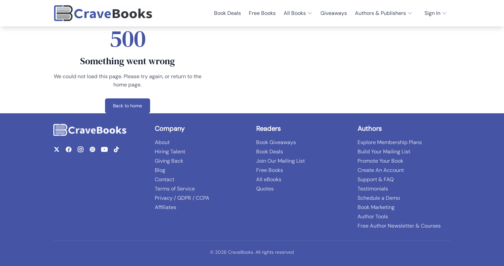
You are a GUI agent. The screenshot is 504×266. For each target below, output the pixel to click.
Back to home (127, 106)
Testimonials (373, 188)
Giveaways (333, 13)
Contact (164, 179)
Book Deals (227, 13)
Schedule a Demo (379, 197)
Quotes (265, 188)
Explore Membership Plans (390, 142)
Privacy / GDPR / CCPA (182, 197)
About (162, 142)
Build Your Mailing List (384, 151)
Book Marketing (376, 207)
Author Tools (373, 216)
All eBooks (268, 179)
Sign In (435, 13)
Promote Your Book (380, 160)
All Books (298, 13)
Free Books (262, 13)
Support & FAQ (376, 179)
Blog (160, 170)
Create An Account (381, 170)
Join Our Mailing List (280, 160)
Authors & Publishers (384, 13)
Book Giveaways (276, 142)
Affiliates (165, 207)
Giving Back (169, 160)
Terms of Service (175, 188)
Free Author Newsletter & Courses (399, 225)
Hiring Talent (170, 151)
